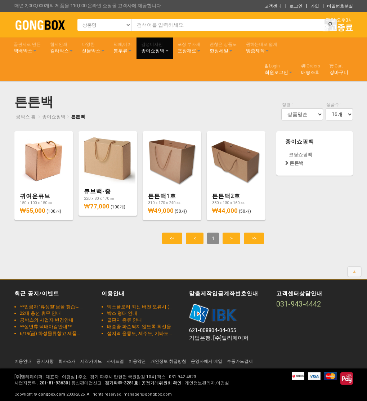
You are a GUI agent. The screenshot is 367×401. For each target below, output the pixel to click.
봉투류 (122, 47)
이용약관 (137, 361)
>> (253, 238)
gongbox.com (51, 394)
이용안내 (23, 361)
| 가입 (312, 6)
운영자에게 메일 (206, 361)
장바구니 (339, 69)
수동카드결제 (240, 361)
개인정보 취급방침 (168, 361)
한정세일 (223, 47)
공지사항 (45, 361)
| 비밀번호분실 (338, 6)
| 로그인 (294, 6)
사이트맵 (115, 361)
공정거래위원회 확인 (162, 382)
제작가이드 (91, 361)
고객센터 (273, 6)
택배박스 (27, 47)
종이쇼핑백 (154, 47)
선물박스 (93, 47)
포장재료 (189, 47)
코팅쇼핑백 (300, 154)
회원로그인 (278, 69)
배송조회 (310, 69)
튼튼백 (78, 116)
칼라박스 (61, 47)
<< (172, 238)
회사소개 (67, 361)
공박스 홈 (26, 116)
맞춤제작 (261, 47)
